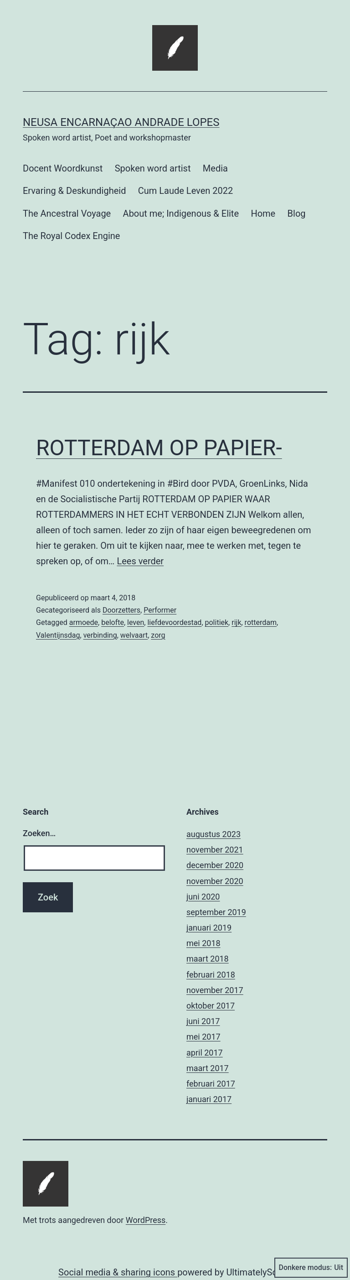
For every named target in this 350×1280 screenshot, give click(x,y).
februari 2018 (210, 974)
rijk (236, 622)
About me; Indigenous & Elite (181, 213)
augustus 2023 (213, 834)
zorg (158, 635)
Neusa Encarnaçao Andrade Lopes (121, 122)
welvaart (134, 635)
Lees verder (140, 561)
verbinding (100, 635)
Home (263, 213)
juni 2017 (203, 1021)
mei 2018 (203, 943)
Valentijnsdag (58, 635)
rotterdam (261, 622)
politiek (217, 622)
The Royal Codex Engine (71, 235)
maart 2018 (207, 958)
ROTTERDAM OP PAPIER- (159, 448)
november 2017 (214, 990)
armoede (83, 622)
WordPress (145, 1220)
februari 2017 (210, 1083)
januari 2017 (209, 1099)
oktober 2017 (210, 1005)
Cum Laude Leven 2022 (185, 190)
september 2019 (216, 912)
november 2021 (214, 849)
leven (135, 622)
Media (215, 168)
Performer (160, 610)
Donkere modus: (311, 1267)
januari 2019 (209, 927)
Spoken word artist (153, 168)
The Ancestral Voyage (67, 213)
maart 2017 (207, 1068)
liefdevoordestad (174, 622)
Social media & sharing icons (117, 1272)
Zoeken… (39, 833)
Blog (297, 213)
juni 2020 (203, 896)
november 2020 (214, 881)
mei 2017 (203, 1036)
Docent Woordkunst (63, 168)
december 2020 (214, 865)
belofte (112, 622)
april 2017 (204, 1052)
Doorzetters (121, 610)
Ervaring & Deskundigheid (74, 190)
